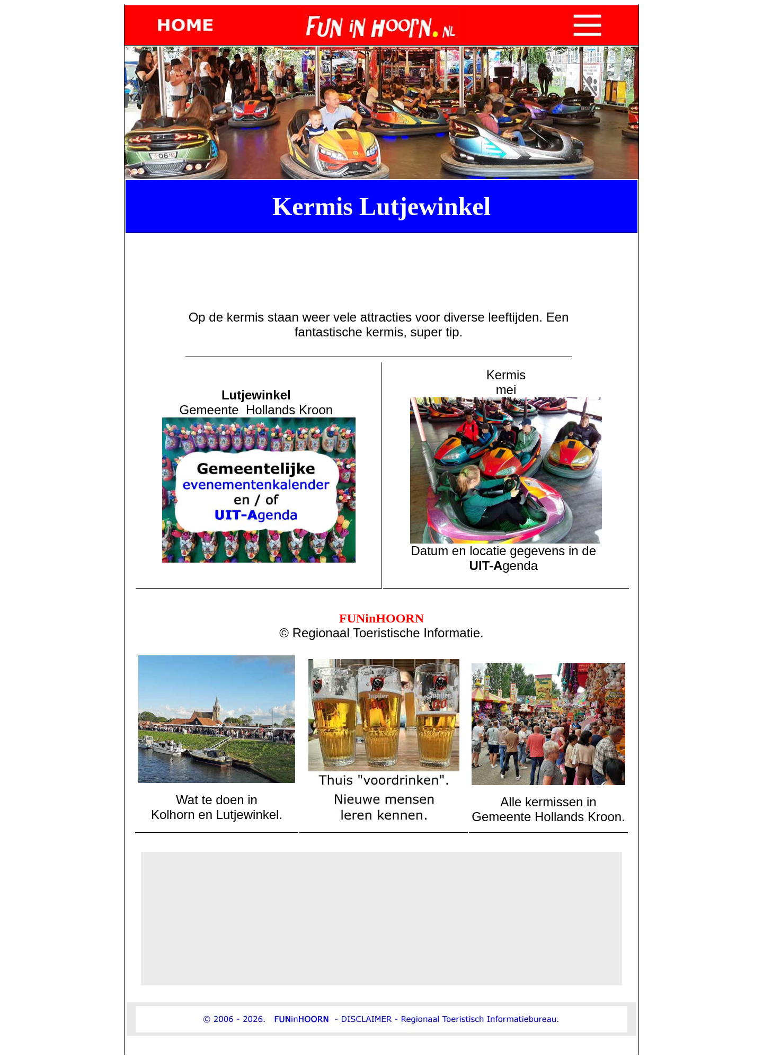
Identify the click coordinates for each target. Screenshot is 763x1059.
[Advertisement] (383, 261)
